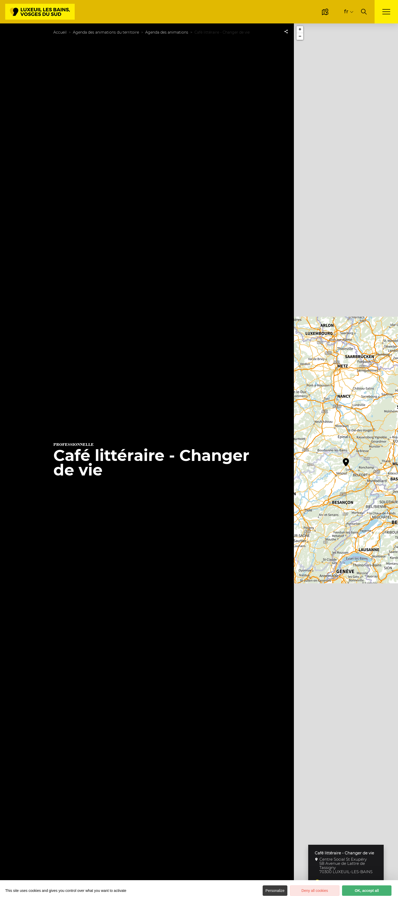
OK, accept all (367, 891)
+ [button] (300, 29)
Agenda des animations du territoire (106, 32)
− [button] (300, 36)
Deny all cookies (314, 891)
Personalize (275, 891)
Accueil (60, 32)
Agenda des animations (166, 32)
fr (346, 12)
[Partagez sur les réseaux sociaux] (286, 31)
